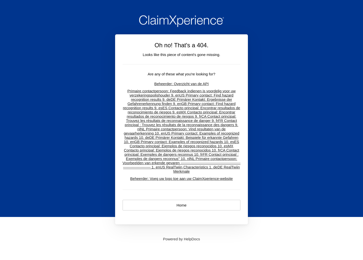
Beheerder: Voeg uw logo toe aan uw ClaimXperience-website (181, 178)
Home (181, 205)
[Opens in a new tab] (181, 239)
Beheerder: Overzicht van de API (181, 84)
